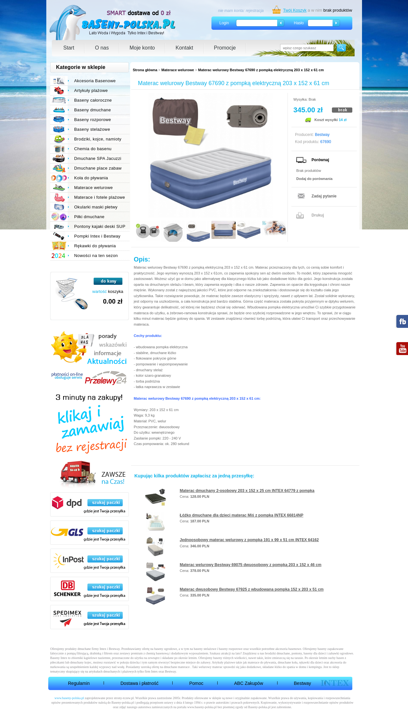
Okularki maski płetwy (96, 207)
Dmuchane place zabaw (98, 168)
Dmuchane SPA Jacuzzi (97, 158)
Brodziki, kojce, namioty (97, 139)
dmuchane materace (177, 667)
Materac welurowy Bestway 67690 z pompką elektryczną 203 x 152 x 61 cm (261, 70)
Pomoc (196, 683)
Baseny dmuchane (92, 109)
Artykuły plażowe (91, 90)
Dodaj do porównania (314, 179)
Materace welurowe (177, 70)
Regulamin (79, 683)
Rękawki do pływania (95, 245)
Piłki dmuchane (89, 216)
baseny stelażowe (205, 649)
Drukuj (318, 215)
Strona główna (145, 70)
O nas (102, 47)
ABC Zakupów (248, 683)
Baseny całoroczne (93, 100)
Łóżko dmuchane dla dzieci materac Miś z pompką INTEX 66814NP (241, 515)
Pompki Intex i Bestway (97, 236)
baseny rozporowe (231, 649)
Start (68, 47)
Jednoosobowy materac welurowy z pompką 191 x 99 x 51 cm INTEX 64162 (249, 540)
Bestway (302, 683)
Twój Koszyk (294, 10)
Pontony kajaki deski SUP (99, 226)
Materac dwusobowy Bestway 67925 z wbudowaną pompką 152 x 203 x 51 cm (251, 589)
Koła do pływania (91, 177)
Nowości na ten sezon (96, 255)
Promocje (225, 47)
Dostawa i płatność (139, 683)
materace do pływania (262, 662)
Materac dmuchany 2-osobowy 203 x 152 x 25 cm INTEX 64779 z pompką (247, 490)
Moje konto (142, 47)
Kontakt (184, 47)
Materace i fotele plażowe (99, 197)
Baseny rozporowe (92, 119)
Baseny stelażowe (92, 129)
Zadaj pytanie (324, 196)
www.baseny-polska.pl (69, 698)
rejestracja (255, 10)
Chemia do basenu (92, 148)
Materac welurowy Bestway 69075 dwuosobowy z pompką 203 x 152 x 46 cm (251, 565)
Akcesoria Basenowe (95, 80)
